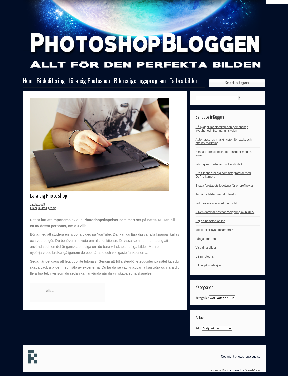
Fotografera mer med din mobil (216, 203)
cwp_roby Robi (218, 370)
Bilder (33, 208)
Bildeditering (50, 81)
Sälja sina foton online (210, 221)
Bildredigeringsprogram (140, 81)
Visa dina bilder (206, 247)
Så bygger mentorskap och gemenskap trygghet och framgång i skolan (222, 128)
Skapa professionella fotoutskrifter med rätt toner (224, 153)
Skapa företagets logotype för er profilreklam (225, 185)
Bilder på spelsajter (208, 265)
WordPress (252, 370)
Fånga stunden (206, 239)
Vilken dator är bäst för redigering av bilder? (225, 212)
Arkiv (199, 328)
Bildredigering (47, 208)
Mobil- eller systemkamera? (214, 230)
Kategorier (202, 298)
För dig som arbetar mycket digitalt (219, 164)
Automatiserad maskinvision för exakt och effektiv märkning (224, 141)
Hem (28, 81)
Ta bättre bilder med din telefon (216, 194)
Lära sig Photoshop (89, 81)
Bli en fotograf (205, 256)
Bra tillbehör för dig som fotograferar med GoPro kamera (223, 175)
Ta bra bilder (184, 81)
